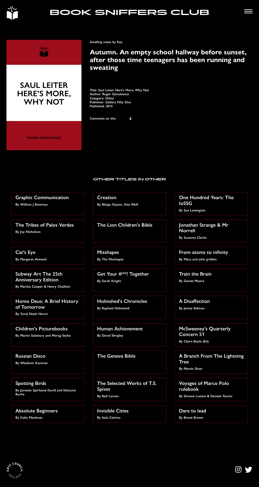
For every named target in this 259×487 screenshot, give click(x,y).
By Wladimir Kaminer (48, 358)
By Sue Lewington (212, 203)
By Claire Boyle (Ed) (212, 334)
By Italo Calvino (130, 413)
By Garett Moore (212, 276)
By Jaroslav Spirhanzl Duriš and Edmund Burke (48, 387)
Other (109, 98)
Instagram (239, 469)
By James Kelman (212, 303)
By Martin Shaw (212, 361)
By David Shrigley (130, 331)
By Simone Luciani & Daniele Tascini (212, 388)
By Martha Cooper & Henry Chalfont (48, 279)
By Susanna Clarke (212, 230)
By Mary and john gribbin (212, 254)
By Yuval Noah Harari (48, 306)
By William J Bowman (48, 200)
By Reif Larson (130, 388)
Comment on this (111, 118)
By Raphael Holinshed (130, 303)
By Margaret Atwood (48, 254)
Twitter (248, 469)
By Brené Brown (212, 413)
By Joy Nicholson (48, 227)
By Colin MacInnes (48, 413)
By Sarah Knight (130, 276)
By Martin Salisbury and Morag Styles (48, 331)
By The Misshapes (130, 254)
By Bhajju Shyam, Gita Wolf (130, 200)
